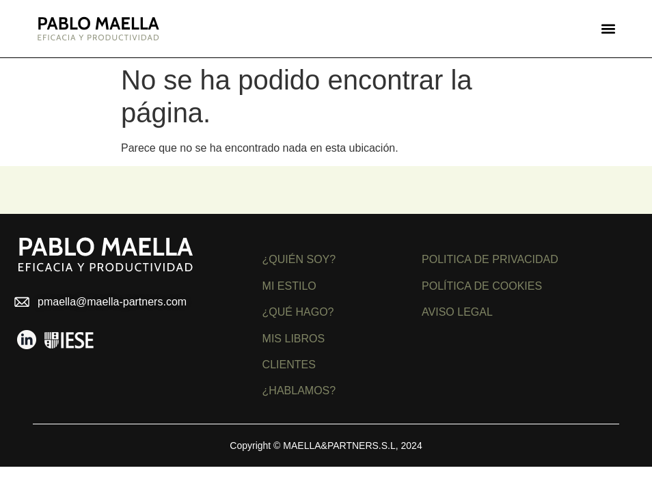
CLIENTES (289, 364)
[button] (608, 29)
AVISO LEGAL (457, 312)
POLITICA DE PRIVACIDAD (490, 259)
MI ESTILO (289, 286)
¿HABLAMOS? (299, 390)
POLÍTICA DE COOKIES (482, 286)
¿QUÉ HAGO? (298, 312)
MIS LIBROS (293, 338)
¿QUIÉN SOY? (299, 259)
